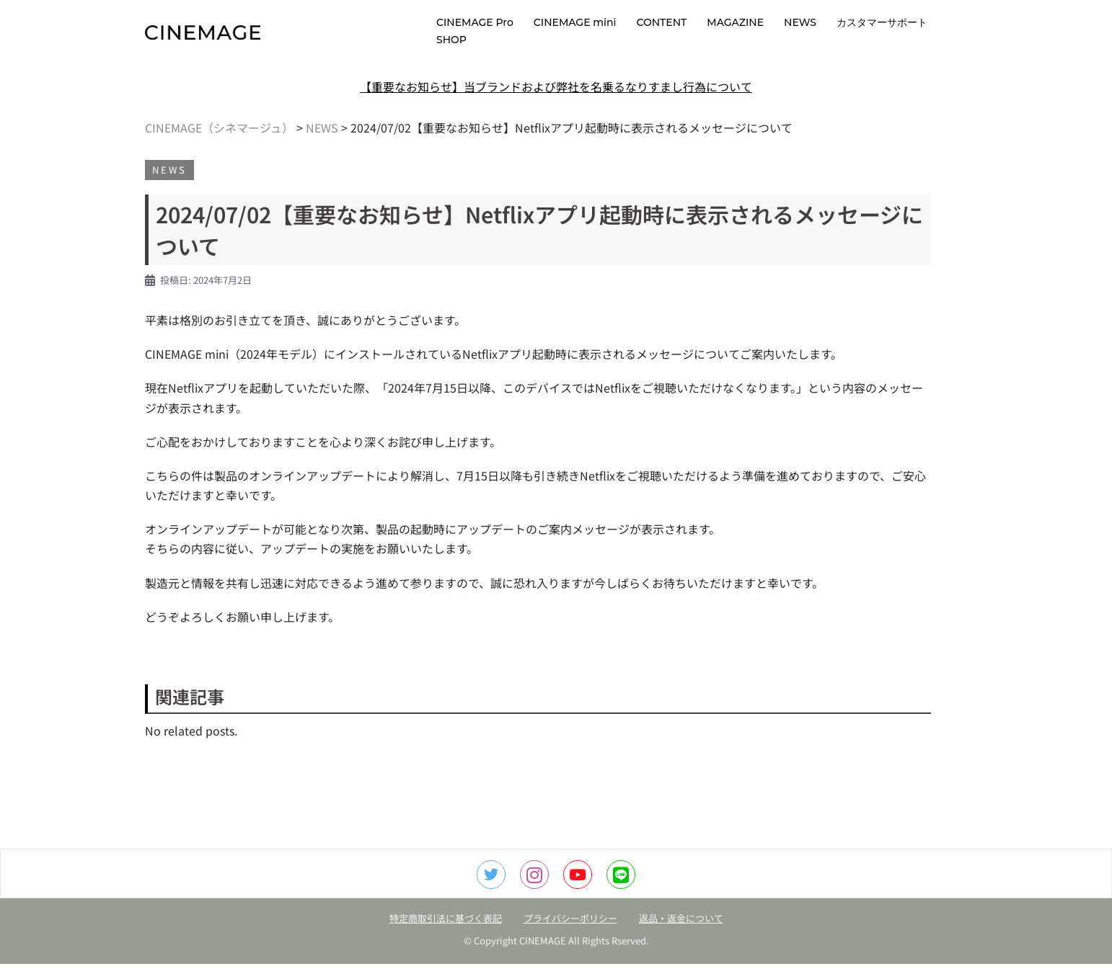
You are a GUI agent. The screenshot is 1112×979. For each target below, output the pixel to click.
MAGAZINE (735, 22)
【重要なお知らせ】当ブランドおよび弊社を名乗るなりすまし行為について (556, 101)
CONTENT (661, 22)
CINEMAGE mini (575, 22)
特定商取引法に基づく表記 (445, 933)
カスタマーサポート (882, 22)
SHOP (451, 39)
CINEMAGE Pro (474, 22)
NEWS (800, 22)
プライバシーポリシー (570, 933)
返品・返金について (681, 933)
